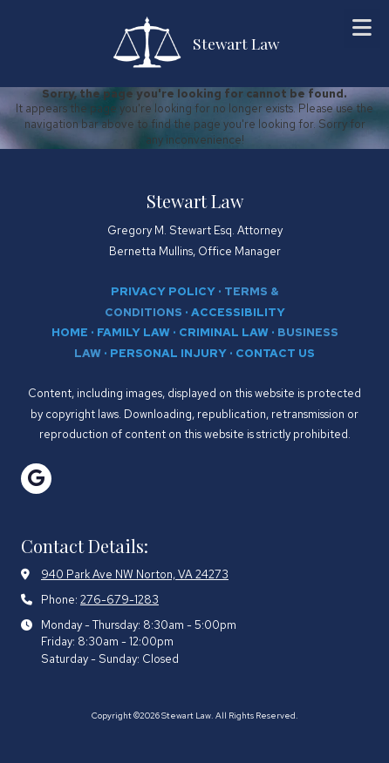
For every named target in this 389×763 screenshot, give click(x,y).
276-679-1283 (119, 599)
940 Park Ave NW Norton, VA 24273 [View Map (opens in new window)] (135, 574)
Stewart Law (236, 43)
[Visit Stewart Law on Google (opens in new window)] (36, 478)
